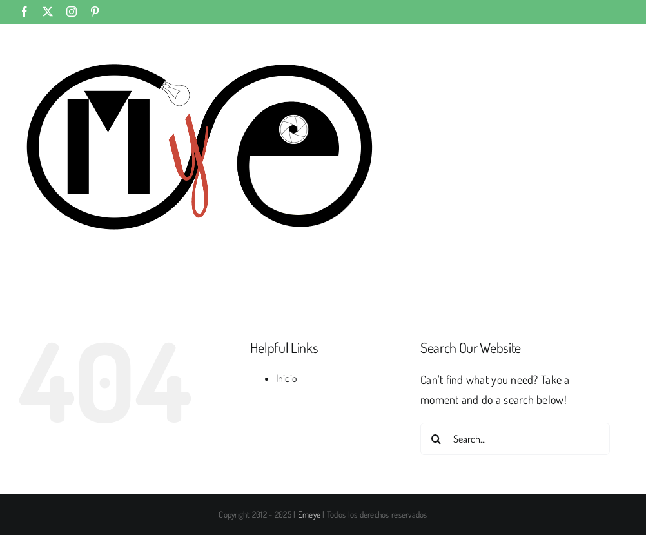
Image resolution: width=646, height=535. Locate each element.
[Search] (436, 439)
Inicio (287, 378)
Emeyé (309, 514)
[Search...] (515, 439)
